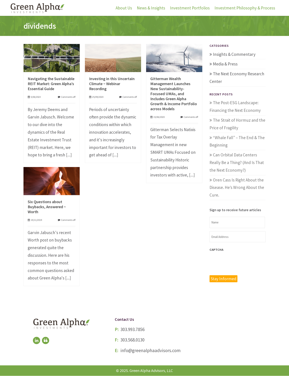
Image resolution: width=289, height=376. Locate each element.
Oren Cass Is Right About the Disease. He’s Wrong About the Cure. (237, 187)
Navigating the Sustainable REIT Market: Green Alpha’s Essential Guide (51, 83)
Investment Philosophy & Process (245, 8)
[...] (69, 155)
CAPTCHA (216, 250)
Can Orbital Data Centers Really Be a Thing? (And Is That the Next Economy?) (237, 162)
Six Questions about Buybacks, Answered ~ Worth (47, 206)
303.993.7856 (132, 329)
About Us (124, 8)
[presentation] (240, 263)
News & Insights (151, 8)
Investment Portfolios (190, 8)
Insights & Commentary (234, 54)
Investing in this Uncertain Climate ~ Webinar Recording (112, 83)
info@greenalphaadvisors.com (150, 351)
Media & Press (225, 64)
